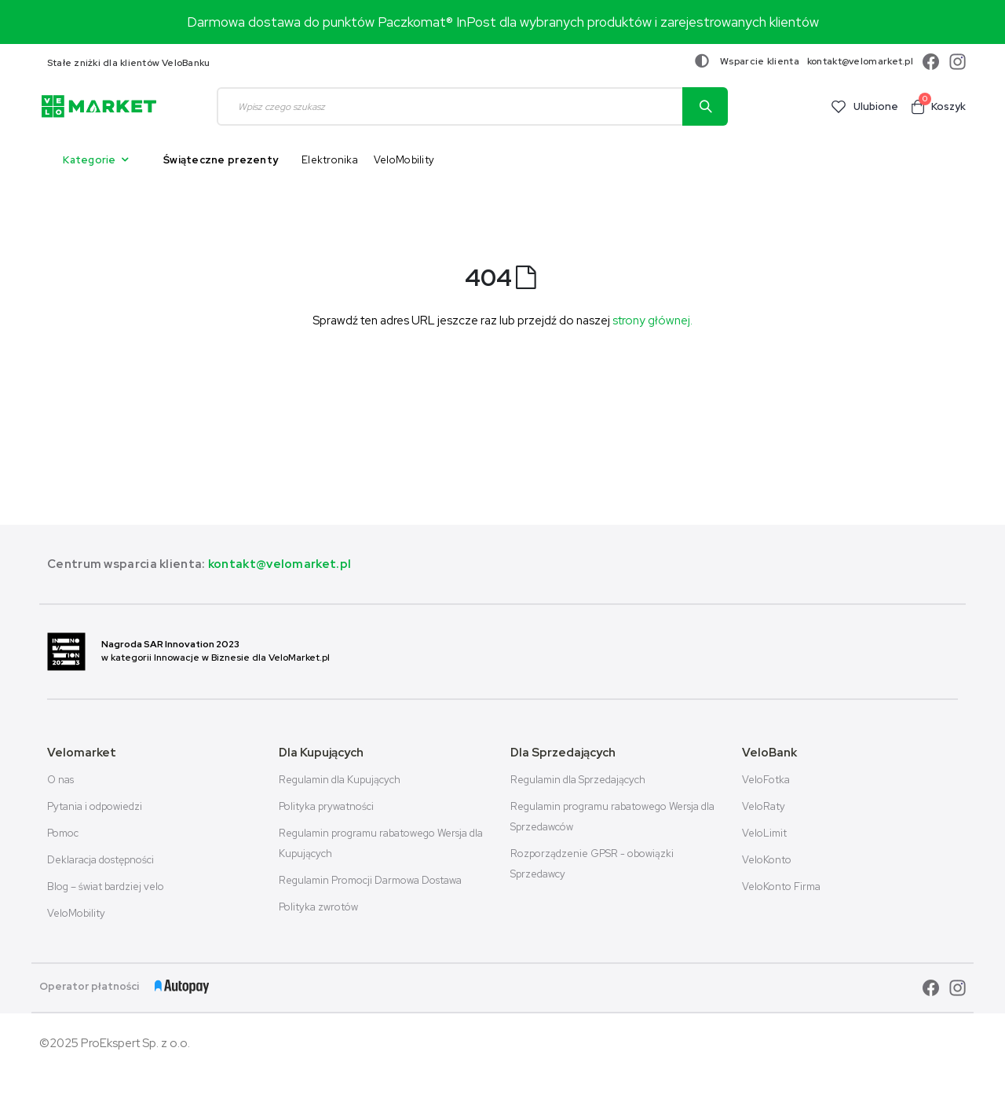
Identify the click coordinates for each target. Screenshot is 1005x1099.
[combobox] (472, 106)
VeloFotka (766, 779)
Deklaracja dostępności (100, 859)
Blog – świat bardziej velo (105, 886)
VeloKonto (766, 859)
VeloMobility (76, 913)
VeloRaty (763, 806)
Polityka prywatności (326, 806)
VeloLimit (764, 833)
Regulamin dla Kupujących (339, 779)
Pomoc (63, 833)
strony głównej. (652, 320)
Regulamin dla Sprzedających (577, 779)
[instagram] (953, 61)
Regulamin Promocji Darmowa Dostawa (370, 880)
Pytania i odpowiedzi (94, 806)
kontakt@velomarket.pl (860, 61)
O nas (60, 779)
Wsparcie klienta (759, 61)
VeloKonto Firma (781, 886)
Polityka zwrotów (318, 907)
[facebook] (929, 61)
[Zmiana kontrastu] (702, 61)
